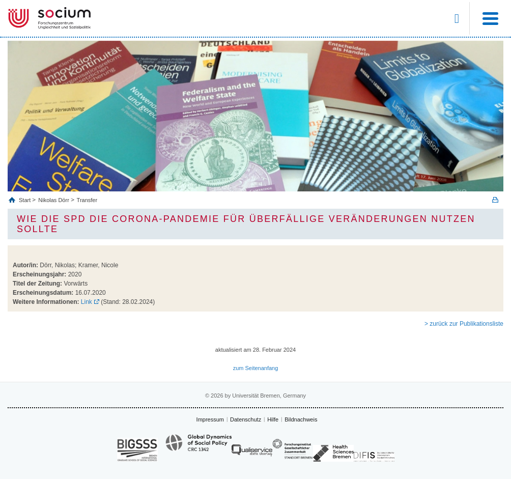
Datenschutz (245, 419)
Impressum (210, 419)
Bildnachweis (301, 419)
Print (495, 200)
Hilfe (272, 419)
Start (25, 200)
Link (86, 301)
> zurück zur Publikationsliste (463, 323)
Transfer (87, 200)
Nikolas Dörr (53, 200)
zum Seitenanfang (255, 368)
